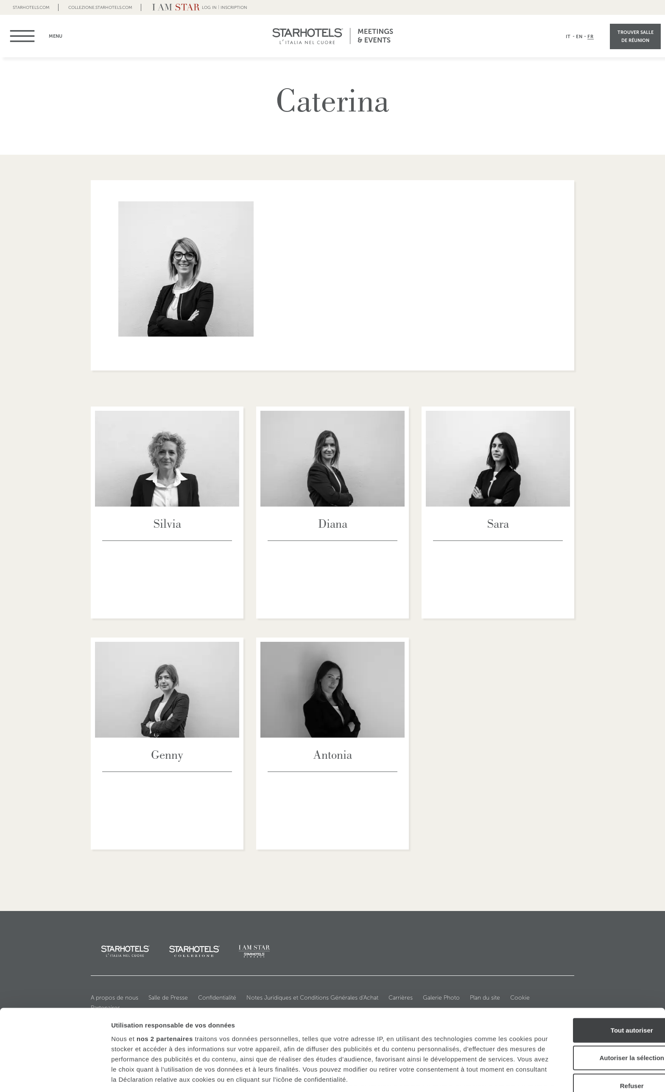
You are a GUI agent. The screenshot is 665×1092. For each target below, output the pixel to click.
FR (590, 36)
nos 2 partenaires (165, 977)
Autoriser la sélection (594, 996)
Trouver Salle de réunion (636, 36)
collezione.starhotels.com (100, 7)
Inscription (234, 7)
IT (568, 36)
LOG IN (209, 7)
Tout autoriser (594, 969)
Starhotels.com (31, 7)
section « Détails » (480, 1049)
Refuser (594, 1024)
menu (26, 36)
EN (579, 36)
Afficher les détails (467, 1075)
